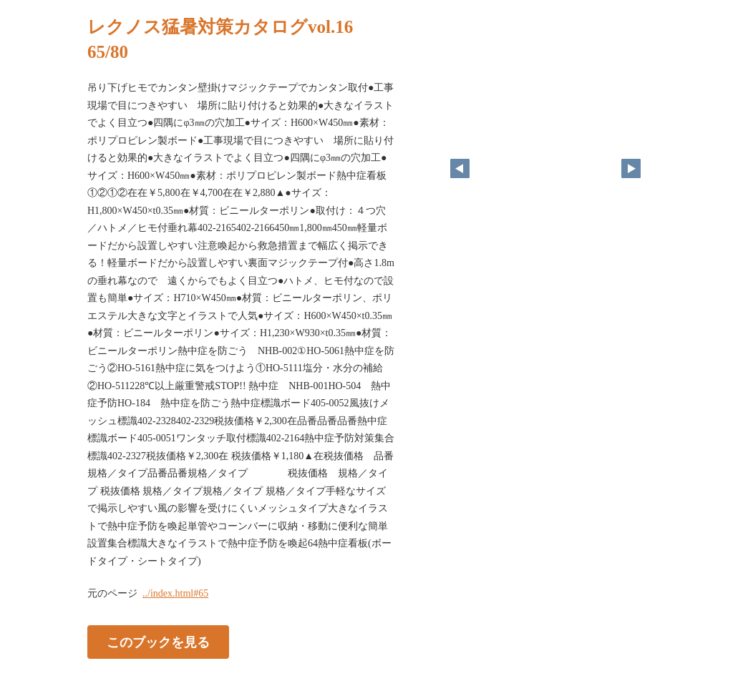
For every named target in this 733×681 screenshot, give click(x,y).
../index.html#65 (175, 593)
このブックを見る (158, 642)
